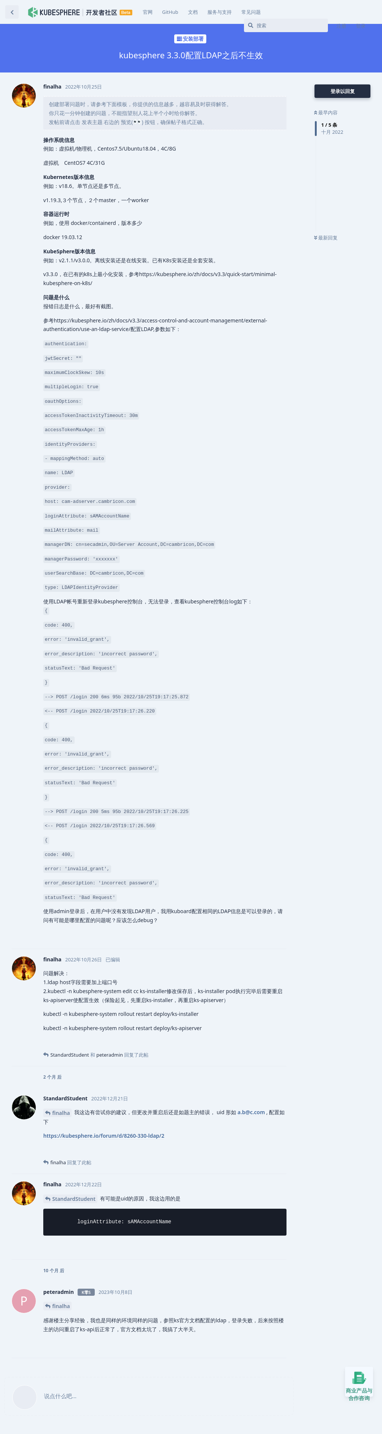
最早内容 (326, 112)
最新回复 (326, 237)
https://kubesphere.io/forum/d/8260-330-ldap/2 (103, 1135)
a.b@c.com (251, 1112)
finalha (61, 1112)
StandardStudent (74, 1198)
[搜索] (286, 25)
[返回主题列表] (12, 12)
